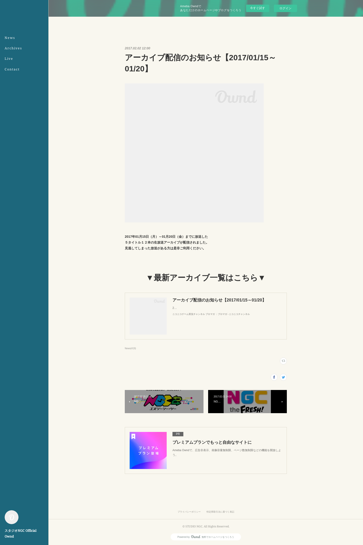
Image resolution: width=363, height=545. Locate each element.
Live (9, 58)
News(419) (130, 348)
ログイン (285, 8)
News (10, 37)
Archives (13, 48)
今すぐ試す (257, 8)
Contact (12, 69)
